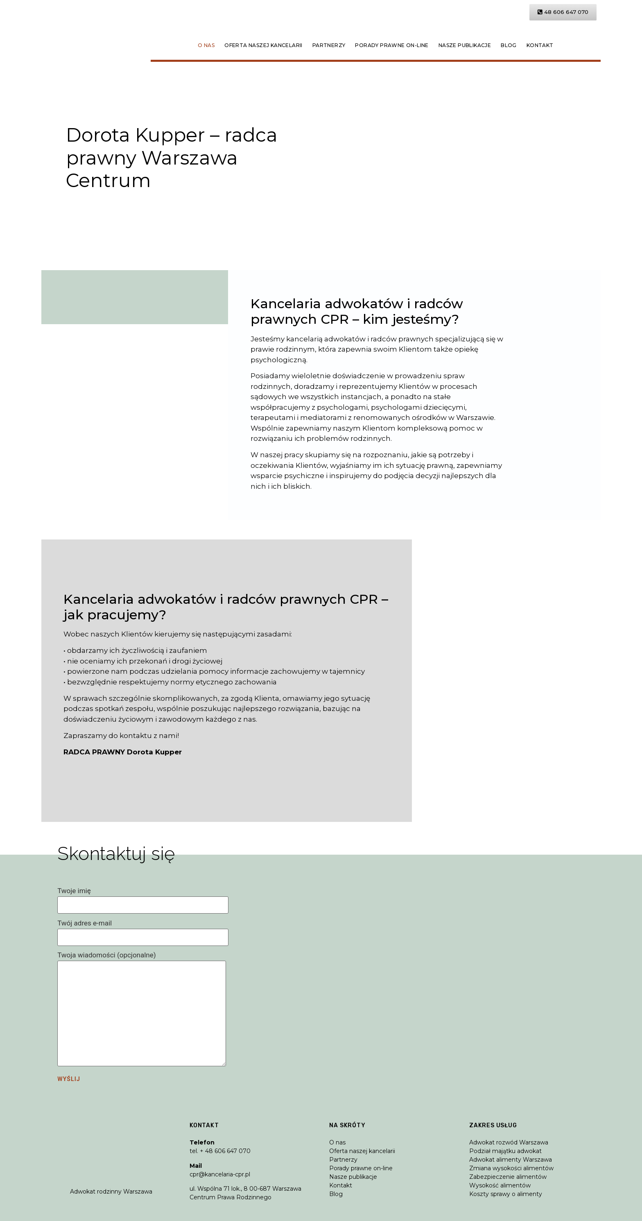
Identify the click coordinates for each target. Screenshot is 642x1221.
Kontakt (540, 45)
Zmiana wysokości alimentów (511, 1168)
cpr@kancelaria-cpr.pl (220, 1174)
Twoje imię (142, 898)
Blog (509, 45)
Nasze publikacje (465, 45)
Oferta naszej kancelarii (263, 45)
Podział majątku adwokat (505, 1151)
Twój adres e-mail (142, 930)
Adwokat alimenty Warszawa (510, 1159)
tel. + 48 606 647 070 (220, 1151)
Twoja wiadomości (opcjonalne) (141, 1010)
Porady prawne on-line (391, 45)
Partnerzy (329, 45)
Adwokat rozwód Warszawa (508, 1142)
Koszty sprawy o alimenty (505, 1194)
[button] (563, 12)
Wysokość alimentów (500, 1185)
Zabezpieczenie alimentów (508, 1176)
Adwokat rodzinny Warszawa (111, 1191)
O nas (206, 45)
